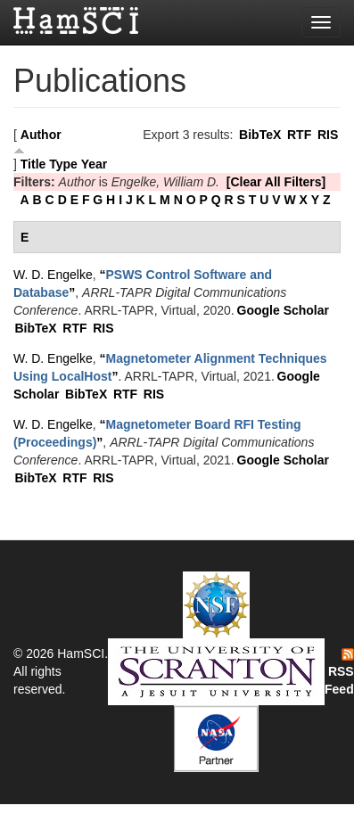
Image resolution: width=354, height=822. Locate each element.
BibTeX (260, 134)
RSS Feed (339, 672)
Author (41, 134)
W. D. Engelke (53, 274)
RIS (327, 134)
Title (33, 164)
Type (63, 164)
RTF (299, 134)
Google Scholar (283, 310)
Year (94, 164)
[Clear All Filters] (276, 182)
